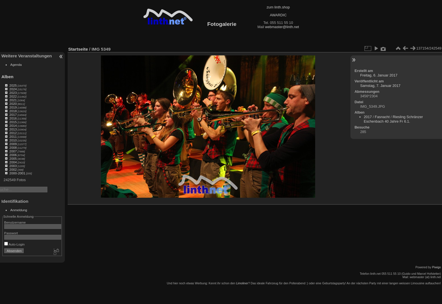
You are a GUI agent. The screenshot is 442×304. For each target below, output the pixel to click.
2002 (13, 169)
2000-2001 (17, 173)
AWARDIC (278, 15)
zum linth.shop (278, 7)
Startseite (78, 49)
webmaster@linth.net (282, 27)
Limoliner (242, 283)
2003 (13, 166)
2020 (13, 103)
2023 (13, 92)
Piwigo (436, 267)
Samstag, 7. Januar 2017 (380, 86)
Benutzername (15, 222)
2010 (13, 140)
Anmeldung (18, 210)
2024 (13, 89)
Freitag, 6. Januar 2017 (378, 75)
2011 (13, 136)
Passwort (11, 233)
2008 (13, 147)
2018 (13, 111)
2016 (13, 118)
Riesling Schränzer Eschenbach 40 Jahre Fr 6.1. (393, 119)
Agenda (16, 64)
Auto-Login (14, 244)
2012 (13, 133)
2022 (13, 96)
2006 (13, 155)
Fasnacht (382, 117)
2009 (13, 144)
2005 (13, 158)
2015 (13, 122)
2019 (13, 107)
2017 (13, 114)
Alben (7, 76)
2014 (13, 125)
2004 (13, 162)
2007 (13, 151)
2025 (13, 85)
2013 (13, 129)
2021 (13, 100)
